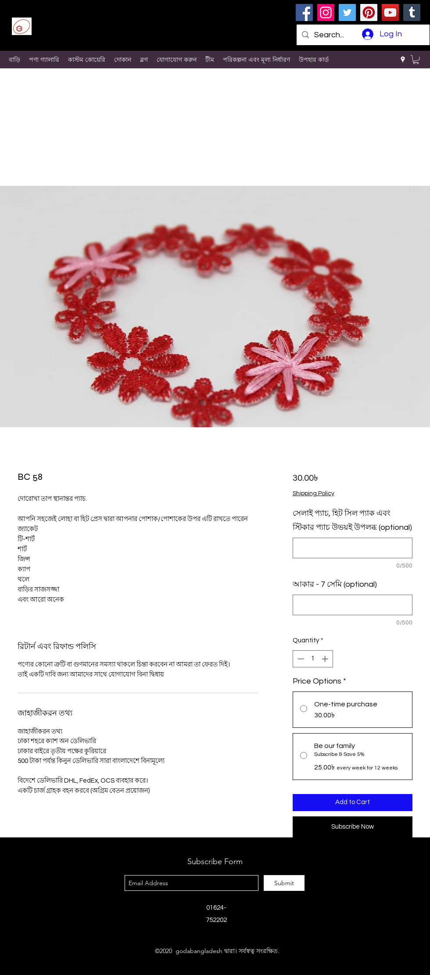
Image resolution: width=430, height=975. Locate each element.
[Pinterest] (368, 12)
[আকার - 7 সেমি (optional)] (352, 605)
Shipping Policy (313, 493)
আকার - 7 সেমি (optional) (335, 584)
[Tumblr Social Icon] (411, 12)
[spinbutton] (312, 659)
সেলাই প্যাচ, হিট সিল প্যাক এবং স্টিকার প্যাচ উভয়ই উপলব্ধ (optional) (352, 520)
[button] (416, 59)
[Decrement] (300, 659)
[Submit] (284, 883)
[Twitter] (347, 12)
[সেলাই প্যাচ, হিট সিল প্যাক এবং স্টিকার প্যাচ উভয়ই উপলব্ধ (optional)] (352, 548)
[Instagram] (325, 12)
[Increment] (326, 659)
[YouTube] (390, 12)
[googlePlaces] (402, 59)
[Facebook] (304, 12)
